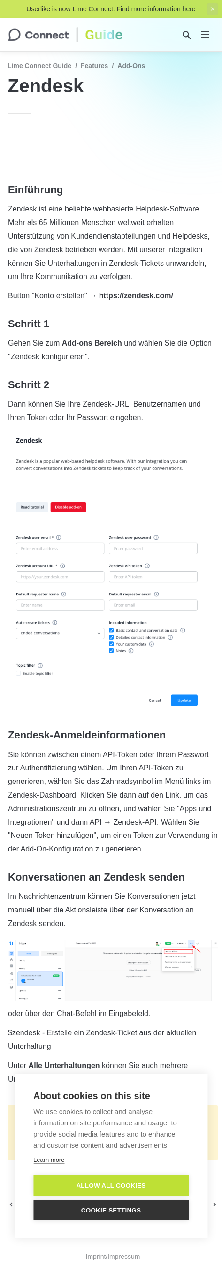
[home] (65, 34)
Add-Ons (131, 65)
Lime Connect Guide (39, 65)
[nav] (205, 34)
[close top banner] (212, 9)
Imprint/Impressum (113, 1256)
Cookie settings (111, 1210)
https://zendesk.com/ (136, 296)
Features (94, 65)
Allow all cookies (110, 1185)
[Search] (187, 35)
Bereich (108, 343)
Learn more (48, 1159)
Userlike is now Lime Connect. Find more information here (110, 9)
